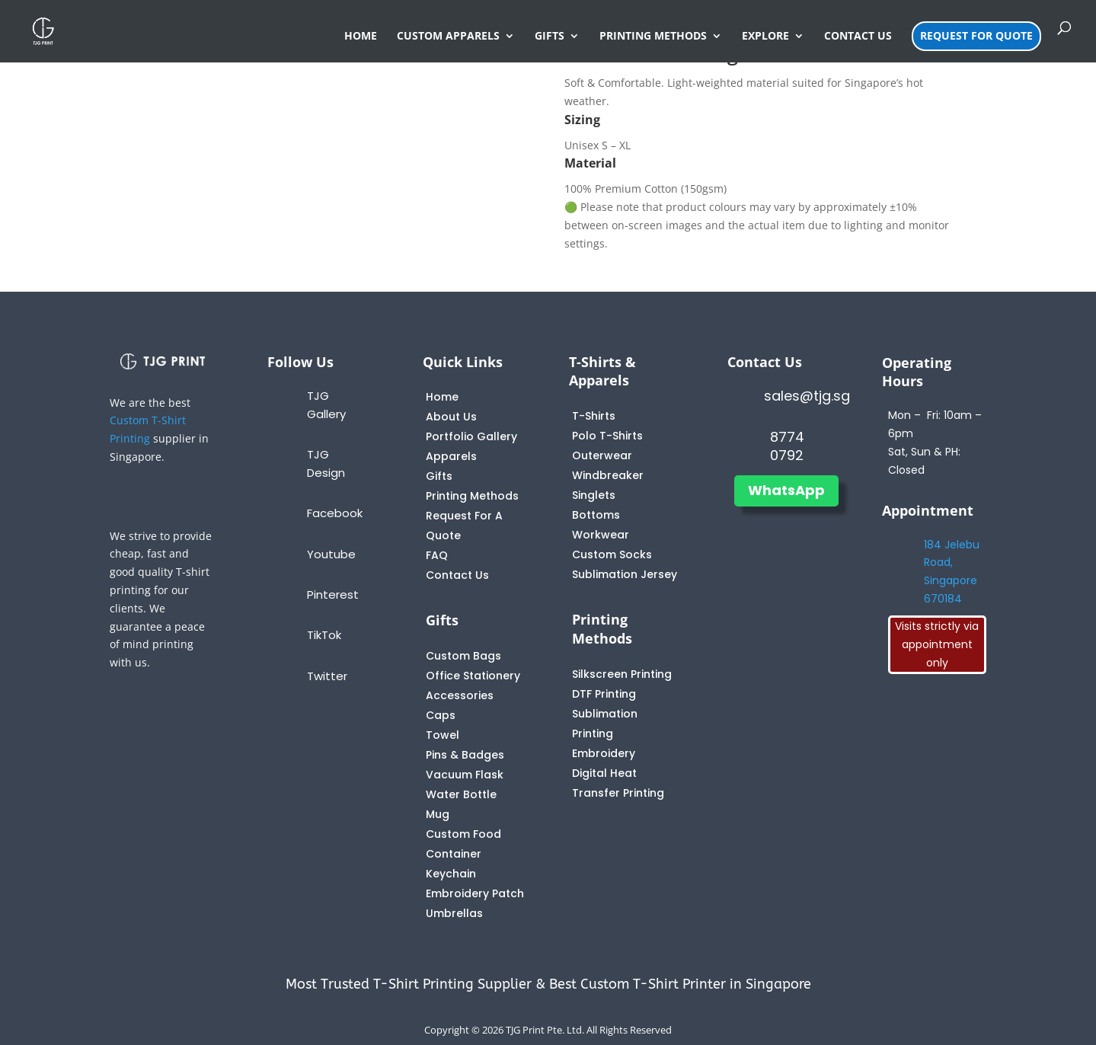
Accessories (460, 695)
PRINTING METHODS (653, 36)
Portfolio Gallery (471, 436)
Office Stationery (473, 675)
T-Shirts (593, 415)
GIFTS (549, 36)
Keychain (451, 873)
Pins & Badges (465, 754)
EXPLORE (765, 36)
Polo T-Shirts (607, 435)
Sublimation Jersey (624, 574)
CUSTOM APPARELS (448, 36)
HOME (360, 36)
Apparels (451, 456)
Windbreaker (608, 475)
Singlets (593, 495)
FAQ (437, 555)
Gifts (439, 476)
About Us (451, 416)
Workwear (600, 534)
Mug (437, 814)
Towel (442, 735)
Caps (440, 715)
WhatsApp (786, 490)
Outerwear (602, 455)
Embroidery (603, 753)
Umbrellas (454, 913)
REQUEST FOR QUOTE (976, 35)
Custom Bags (463, 655)
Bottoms (596, 514)
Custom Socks (612, 554)
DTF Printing (604, 693)
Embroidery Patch (475, 893)
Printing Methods (472, 495)
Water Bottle (461, 794)
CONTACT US (858, 36)
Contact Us (457, 575)
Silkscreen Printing (622, 674)
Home (442, 396)
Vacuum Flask (464, 774)
